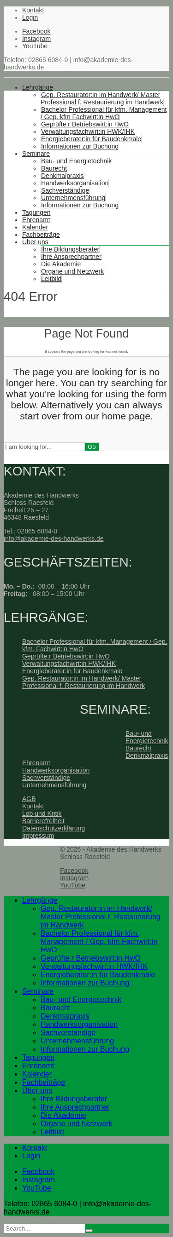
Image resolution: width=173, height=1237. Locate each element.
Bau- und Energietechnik (76, 161)
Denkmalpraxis (62, 175)
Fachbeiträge (41, 234)
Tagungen (36, 212)
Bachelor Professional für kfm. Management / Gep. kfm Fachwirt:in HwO (104, 113)
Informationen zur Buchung (80, 146)
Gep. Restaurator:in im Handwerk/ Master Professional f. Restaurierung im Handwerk (102, 98)
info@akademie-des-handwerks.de (54, 538)
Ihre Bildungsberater (70, 249)
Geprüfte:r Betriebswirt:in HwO (85, 124)
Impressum (38, 835)
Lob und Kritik (42, 813)
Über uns (35, 242)
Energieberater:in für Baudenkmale (91, 139)
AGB (29, 798)
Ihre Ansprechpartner (71, 256)
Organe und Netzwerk (72, 271)
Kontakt (33, 10)
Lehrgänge (37, 87)
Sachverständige (65, 190)
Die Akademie (61, 264)
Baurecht (54, 168)
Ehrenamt (36, 219)
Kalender (35, 227)
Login (30, 17)
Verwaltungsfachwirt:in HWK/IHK (88, 131)
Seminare (36, 153)
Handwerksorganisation (74, 183)
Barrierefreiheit (43, 821)
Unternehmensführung (73, 197)
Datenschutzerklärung (53, 828)
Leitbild (51, 278)
